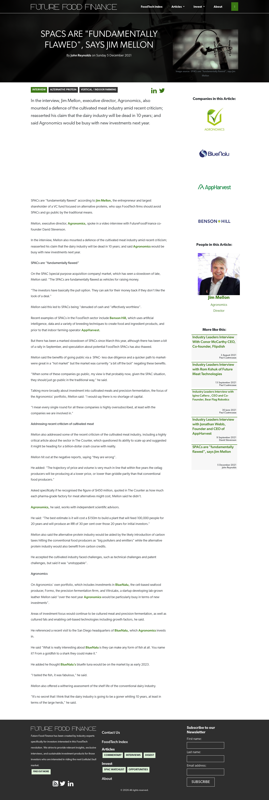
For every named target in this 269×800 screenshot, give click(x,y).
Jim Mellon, (104, 200)
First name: (194, 739)
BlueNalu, (122, 585)
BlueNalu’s (68, 664)
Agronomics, (77, 223)
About (218, 6)
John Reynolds (81, 55)
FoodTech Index (152, 6)
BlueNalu (92, 647)
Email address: (196, 765)
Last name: (194, 752)
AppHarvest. (90, 330)
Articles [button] (176, 6)
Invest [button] (198, 6)
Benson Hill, (118, 318)
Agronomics (142, 246)
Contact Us (111, 732)
